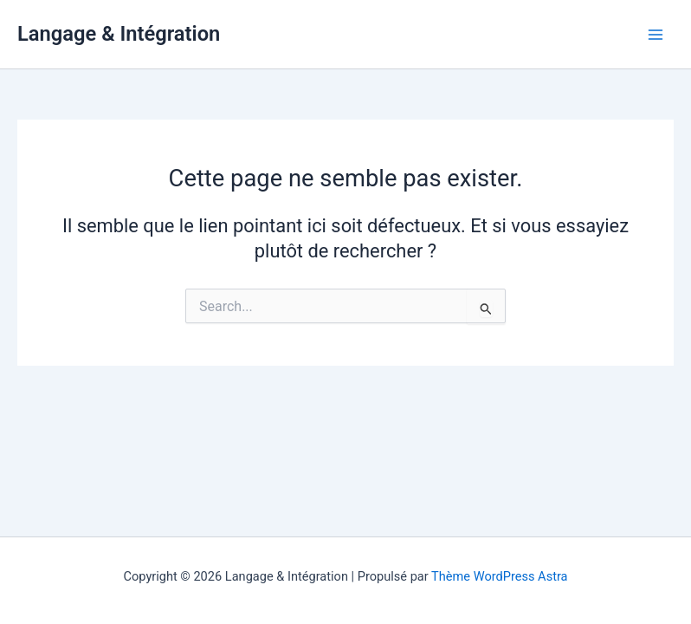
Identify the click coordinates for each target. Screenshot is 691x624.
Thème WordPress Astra (499, 576)
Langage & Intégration (118, 34)
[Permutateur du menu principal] (655, 34)
